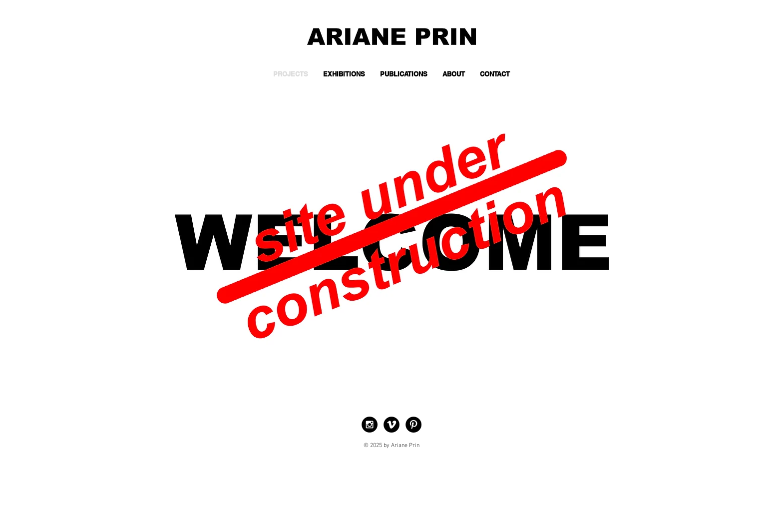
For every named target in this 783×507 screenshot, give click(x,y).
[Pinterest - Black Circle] (413, 425)
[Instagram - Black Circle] (370, 425)
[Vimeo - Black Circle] (391, 425)
